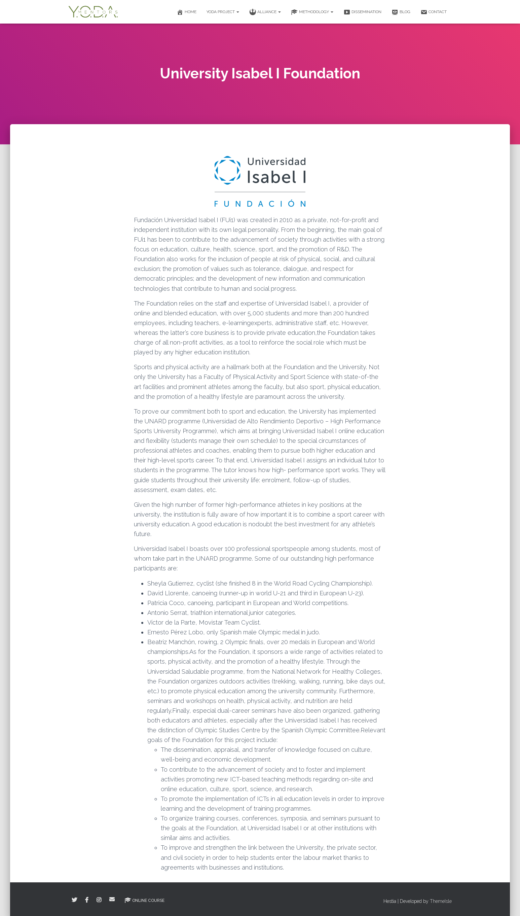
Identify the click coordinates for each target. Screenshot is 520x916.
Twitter (74, 900)
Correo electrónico (112, 899)
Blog (401, 12)
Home (186, 12)
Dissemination (362, 12)
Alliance (265, 12)
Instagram (99, 900)
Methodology (312, 12)
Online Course (144, 900)
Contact (433, 12)
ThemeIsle (441, 901)
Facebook (87, 900)
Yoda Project (223, 11)
